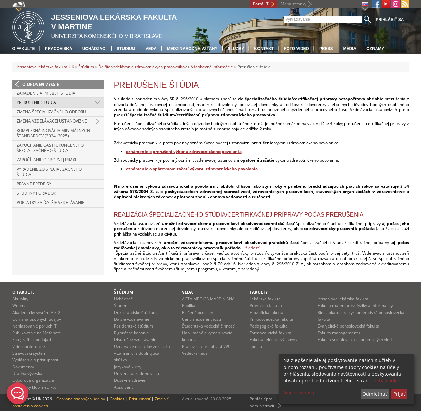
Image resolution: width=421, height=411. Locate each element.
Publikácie (191, 306)
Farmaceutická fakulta (270, 333)
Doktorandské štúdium (135, 312)
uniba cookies (387, 380)
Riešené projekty (197, 312)
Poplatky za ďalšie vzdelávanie (50, 202)
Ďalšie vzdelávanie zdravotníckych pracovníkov (142, 67)
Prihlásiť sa (390, 19)
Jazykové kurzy (127, 367)
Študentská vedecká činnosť (208, 326)
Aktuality (20, 299)
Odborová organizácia (33, 380)
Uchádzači (94, 48)
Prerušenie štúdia (36, 102)
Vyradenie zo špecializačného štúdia (49, 172)
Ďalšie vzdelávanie (131, 319)
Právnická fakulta (266, 306)
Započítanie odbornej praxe (47, 160)
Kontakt (264, 48)
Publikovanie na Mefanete (36, 333)
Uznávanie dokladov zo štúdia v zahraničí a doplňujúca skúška (142, 353)
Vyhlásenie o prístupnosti (35, 360)
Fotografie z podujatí (31, 339)
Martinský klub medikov (34, 387)
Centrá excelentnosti (201, 319)
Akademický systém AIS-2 (36, 312)
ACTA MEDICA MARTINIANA (208, 299)
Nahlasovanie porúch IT (34, 326)
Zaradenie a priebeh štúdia (46, 93)
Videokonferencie (28, 346)
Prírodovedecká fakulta (271, 319)
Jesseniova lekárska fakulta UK (45, 67)
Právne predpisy (34, 184)
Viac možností (298, 392)
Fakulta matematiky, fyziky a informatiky (355, 306)
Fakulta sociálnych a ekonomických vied (355, 339)
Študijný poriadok (36, 193)
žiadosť (252, 248)
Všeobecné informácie (212, 67)
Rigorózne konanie (131, 333)
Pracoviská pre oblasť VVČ (206, 346)
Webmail (20, 306)
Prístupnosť (139, 399)
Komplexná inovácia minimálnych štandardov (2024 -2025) (53, 133)
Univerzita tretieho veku (136, 373)
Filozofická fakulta (266, 312)
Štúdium (126, 48)
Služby (236, 48)
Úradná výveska (27, 373)
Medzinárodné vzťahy (192, 48)
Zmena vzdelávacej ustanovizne (52, 121)
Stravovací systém (29, 353)
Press (326, 48)
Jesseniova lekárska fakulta (343, 299)
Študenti (122, 306)
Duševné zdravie (130, 380)
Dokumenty (23, 367)
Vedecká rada (195, 353)
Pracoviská (58, 48)
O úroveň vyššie (40, 84)
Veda (151, 48)
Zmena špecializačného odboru (51, 112)
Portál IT (261, 4)
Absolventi (124, 387)
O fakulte (23, 48)
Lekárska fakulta (265, 299)
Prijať (399, 394)
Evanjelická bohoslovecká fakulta (348, 326)
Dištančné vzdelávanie (135, 339)
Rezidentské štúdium (133, 326)
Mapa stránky (293, 4)
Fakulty (259, 292)
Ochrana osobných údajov (36, 319)
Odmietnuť (374, 394)
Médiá (350, 48)
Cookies (117, 399)
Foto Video (296, 48)
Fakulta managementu (339, 333)
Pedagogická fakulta (269, 326)
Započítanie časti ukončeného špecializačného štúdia (50, 147)
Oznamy (375, 48)
